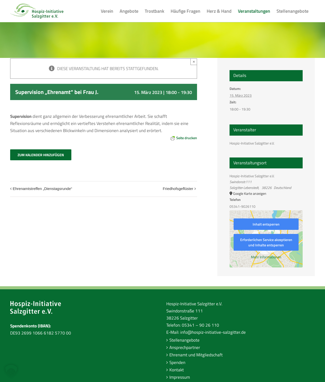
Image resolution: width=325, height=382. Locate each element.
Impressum (179, 377)
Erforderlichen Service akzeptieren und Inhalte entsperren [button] (266, 242)
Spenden (177, 362)
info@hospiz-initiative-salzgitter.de (213, 332)
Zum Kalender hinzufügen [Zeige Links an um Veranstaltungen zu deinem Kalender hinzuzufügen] (41, 155)
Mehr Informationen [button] (266, 257)
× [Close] (194, 61)
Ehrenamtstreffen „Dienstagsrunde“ (42, 188)
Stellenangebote (184, 340)
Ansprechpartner (184, 347)
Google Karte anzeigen (249, 193)
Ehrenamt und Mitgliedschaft (196, 355)
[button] (11, 371)
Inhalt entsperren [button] (266, 224)
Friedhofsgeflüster (178, 188)
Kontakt (176, 370)
